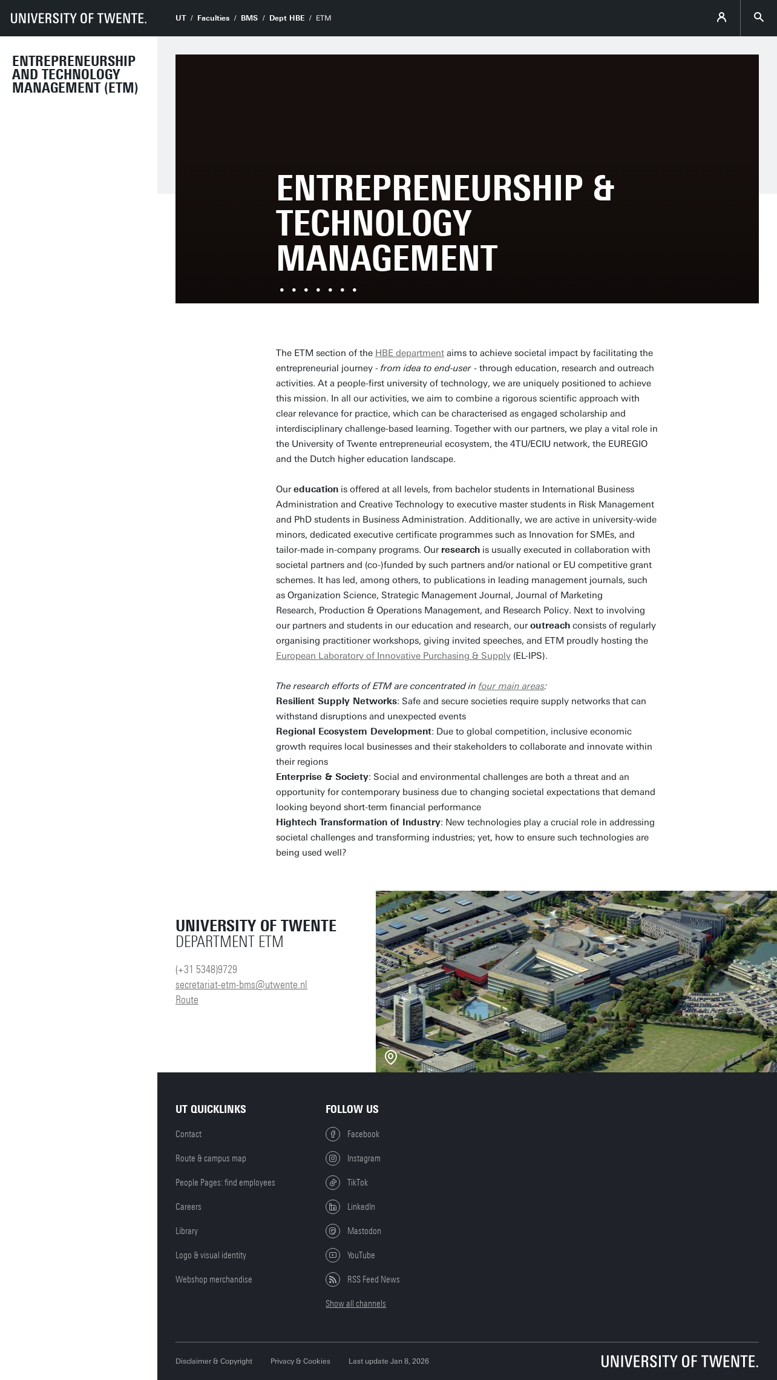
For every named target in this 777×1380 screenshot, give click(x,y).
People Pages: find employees (225, 1182)
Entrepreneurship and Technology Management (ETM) (75, 74)
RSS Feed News (363, 1279)
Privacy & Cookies (300, 1361)
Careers (188, 1206)
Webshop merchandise (213, 1279)
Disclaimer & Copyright (213, 1361)
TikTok (347, 1182)
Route (186, 999)
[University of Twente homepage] (78, 18)
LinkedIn (350, 1207)
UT (180, 18)
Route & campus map (210, 1158)
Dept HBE (286, 18)
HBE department (409, 353)
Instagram (353, 1158)
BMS (249, 18)
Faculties (213, 18)
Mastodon (353, 1231)
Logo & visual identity (210, 1255)
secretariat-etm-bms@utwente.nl (241, 984)
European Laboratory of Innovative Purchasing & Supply (393, 655)
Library (186, 1231)
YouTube (350, 1255)
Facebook (352, 1134)
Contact (188, 1134)
